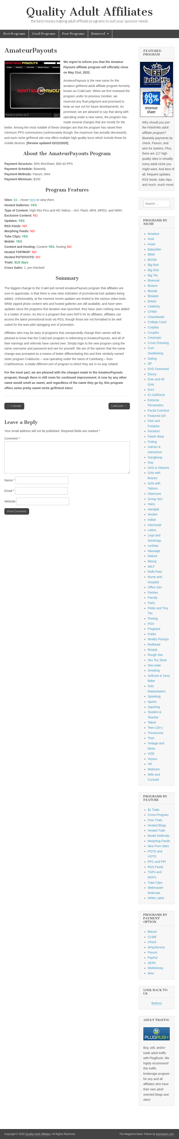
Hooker (153, 514)
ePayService (156, 947)
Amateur (153, 234)
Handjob (153, 509)
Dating (152, 358)
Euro (151, 389)
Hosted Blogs (157, 825)
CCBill (152, 937)
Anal (151, 239)
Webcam (154, 769)
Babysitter (154, 249)
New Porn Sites (158, 846)
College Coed (157, 322)
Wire (151, 973)
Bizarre (152, 285)
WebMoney (155, 968)
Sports (152, 701)
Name (9, 480)
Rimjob (152, 649)
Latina (152, 530)
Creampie (154, 337)
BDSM (152, 259)
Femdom (154, 431)
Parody (152, 597)
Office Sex (155, 587)
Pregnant (154, 629)
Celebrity (154, 306)
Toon (151, 738)
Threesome (155, 733)
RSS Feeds (156, 867)
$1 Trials (153, 809)
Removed (98, 34)
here (33, 200)
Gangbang (155, 457)
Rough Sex (155, 655)
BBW (151, 254)
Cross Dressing (158, 343)
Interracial (154, 525)
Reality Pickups (158, 639)
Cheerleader (156, 317)
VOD (151, 753)
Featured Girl (157, 416)
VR (150, 764)
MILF (151, 566)
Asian (151, 244)
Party (151, 603)
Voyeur (152, 759)
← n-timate (14, 406)
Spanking (154, 696)
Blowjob (153, 296)
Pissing (153, 618)
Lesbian (153, 545)
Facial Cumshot (158, 410)
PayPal (152, 957)
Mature (152, 556)
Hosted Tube (156, 830)
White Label (156, 898)
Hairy (151, 504)
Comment (12, 438)
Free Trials (155, 820)
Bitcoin (152, 931)
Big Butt (153, 265)
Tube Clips (155, 882)
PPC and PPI (157, 861)
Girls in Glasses (158, 467)
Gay (150, 462)
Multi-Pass (155, 571)
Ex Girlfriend (156, 395)
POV (151, 624)
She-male (154, 665)
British (152, 301)
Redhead (154, 644)
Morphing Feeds (159, 841)
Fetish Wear (156, 436)
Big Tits (153, 275)
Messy (152, 561)
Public (152, 634)
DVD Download (158, 369)
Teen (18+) (155, 727)
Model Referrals (159, 835)
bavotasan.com (165, 1134)
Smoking (154, 670)
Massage (154, 551)
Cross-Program (158, 815)
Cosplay (153, 327)
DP (150, 363)
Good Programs (43, 34)
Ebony (152, 374)
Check (152, 942)
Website (9, 501)
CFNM (152, 311)
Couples (153, 332)
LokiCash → (119, 406)
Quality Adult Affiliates (89, 11)
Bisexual (153, 280)
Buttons (156, 1003)
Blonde (152, 291)
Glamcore (154, 493)
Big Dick (153, 270)
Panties (153, 592)
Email (9, 491)
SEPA (152, 963)
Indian (152, 519)
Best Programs (14, 34)
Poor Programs (73, 34)
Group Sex (155, 499)
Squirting (154, 707)
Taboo (152, 722)
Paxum (152, 952)
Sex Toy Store (157, 660)
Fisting (152, 441)
